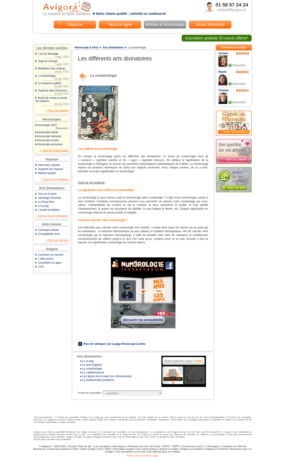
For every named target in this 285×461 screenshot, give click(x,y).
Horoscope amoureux (50, 144)
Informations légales (123, 449)
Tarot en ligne (120, 24)
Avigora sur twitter (169, 449)
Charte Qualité (88, 449)
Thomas (223, 90)
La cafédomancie (93, 372)
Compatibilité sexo (49, 234)
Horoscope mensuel (49, 136)
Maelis (222, 71)
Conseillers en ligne (49, 262)
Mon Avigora (119, 446)
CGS (41, 266)
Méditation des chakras (52, 70)
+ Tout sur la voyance (55, 179)
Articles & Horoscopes (165, 24)
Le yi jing (43, 205)
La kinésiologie (52, 77)
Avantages (213, 446)
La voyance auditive (52, 85)
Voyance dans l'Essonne (52, 92)
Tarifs (108, 449)
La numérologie (92, 368)
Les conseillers (102, 446)
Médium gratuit (46, 173)
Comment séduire (48, 230)
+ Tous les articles (57, 110)
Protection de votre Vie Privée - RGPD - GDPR (153, 446)
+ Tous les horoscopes (54, 150)
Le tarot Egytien (92, 364)
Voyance (75, 24)
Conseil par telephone (59, 449)
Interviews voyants (49, 165)
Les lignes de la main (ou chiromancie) (107, 376)
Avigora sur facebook (192, 449)
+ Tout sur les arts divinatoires (52, 215)
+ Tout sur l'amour (57, 240)
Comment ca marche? (51, 254)
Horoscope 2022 (52, 127)
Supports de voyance (50, 169)
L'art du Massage (52, 55)
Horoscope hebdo (47, 132)
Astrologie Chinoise (49, 197)
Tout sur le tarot (47, 193)
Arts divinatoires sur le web (130, 451)
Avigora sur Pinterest (217, 449)
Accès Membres (210, 24)
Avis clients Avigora (146, 449)
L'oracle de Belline (49, 209)
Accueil (72, 446)
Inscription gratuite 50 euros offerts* (216, 38)
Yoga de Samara (52, 63)
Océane (223, 53)
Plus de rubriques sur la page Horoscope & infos (114, 343)
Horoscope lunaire (48, 140)
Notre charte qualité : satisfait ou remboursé (131, 13)
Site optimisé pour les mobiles (163, 451)
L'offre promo (45, 258)
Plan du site (85, 446)
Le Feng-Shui (46, 201)
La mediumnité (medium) (98, 380)
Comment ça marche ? (193, 446)
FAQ (75, 449)
